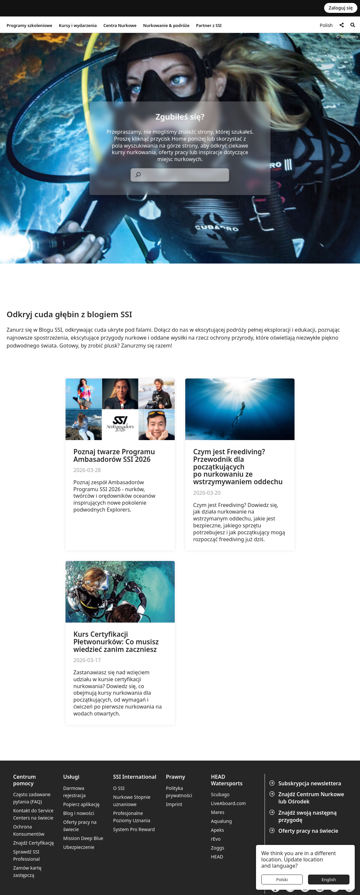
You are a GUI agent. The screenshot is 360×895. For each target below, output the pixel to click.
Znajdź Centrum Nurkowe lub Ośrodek (307, 798)
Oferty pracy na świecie (304, 830)
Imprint (174, 804)
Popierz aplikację (81, 804)
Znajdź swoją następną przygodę (303, 816)
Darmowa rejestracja (74, 791)
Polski (282, 879)
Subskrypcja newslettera (305, 783)
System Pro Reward (134, 829)
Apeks (217, 830)
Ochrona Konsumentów (28, 830)
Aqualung (221, 821)
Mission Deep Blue (83, 838)
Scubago (220, 794)
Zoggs (217, 848)
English (328, 879)
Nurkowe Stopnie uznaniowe (131, 800)
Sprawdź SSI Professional (26, 855)
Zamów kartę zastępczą (27, 871)
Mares (217, 812)
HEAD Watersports (227, 780)
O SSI (119, 788)
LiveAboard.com (228, 803)
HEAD (217, 856)
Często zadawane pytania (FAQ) (32, 798)
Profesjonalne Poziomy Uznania (131, 817)
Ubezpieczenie (78, 847)
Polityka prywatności (179, 791)
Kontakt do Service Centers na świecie (33, 814)
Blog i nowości (78, 813)
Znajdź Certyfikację (33, 843)
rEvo (215, 839)
